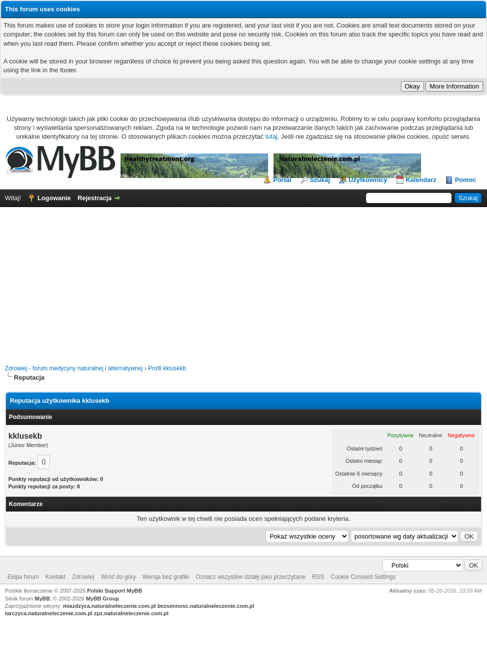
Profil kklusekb (167, 368)
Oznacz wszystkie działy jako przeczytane (250, 576)
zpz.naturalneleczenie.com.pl (131, 613)
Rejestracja (95, 198)
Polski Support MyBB (114, 591)
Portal (282, 179)
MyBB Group (102, 598)
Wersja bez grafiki (166, 576)
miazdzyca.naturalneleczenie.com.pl (109, 606)
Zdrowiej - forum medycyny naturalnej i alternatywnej (74, 368)
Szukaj (320, 179)
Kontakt (55, 576)
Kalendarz (421, 179)
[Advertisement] (243, 281)
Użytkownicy (368, 179)
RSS (318, 576)
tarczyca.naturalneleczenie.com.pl (48, 613)
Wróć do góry (118, 576)
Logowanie (54, 198)
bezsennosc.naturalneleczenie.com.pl (205, 606)
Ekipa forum (23, 576)
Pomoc (465, 179)
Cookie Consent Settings (363, 576)
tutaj (271, 136)
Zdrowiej (83, 576)
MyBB (42, 598)
